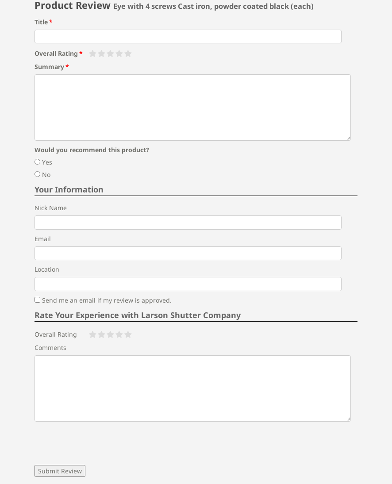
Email (43, 238)
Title (41, 22)
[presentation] (102, 443)
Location (47, 269)
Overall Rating (56, 53)
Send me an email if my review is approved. (103, 300)
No (42, 174)
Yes (43, 162)
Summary (49, 66)
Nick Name (51, 208)
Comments (50, 347)
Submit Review (60, 471)
